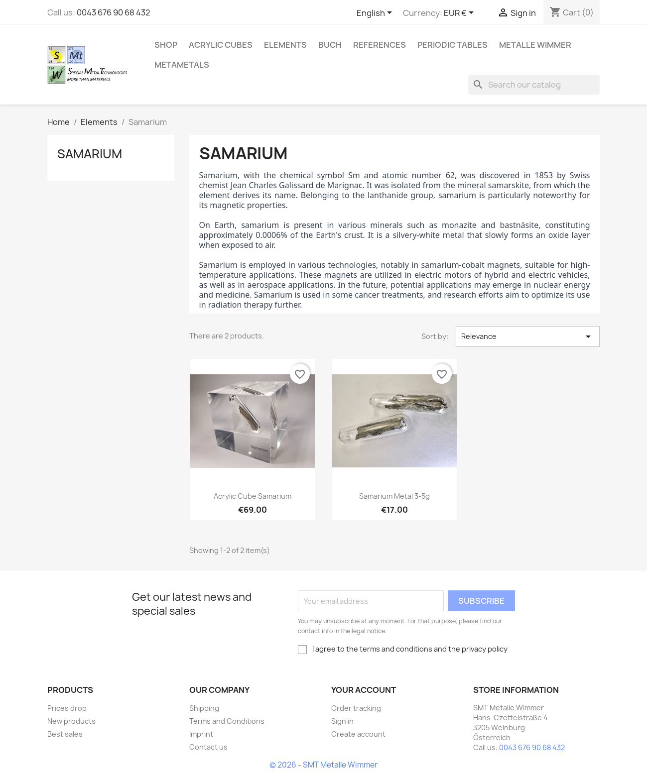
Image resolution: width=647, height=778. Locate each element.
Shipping (204, 708)
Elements (285, 44)
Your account (363, 689)
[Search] (534, 85)
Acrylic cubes (221, 44)
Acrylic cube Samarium (252, 496)
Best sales (65, 734)
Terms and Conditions (226, 721)
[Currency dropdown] (460, 13)
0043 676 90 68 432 (113, 12)
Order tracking (356, 708)
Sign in (342, 721)
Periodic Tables (452, 44)
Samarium (89, 153)
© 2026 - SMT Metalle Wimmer (323, 765)
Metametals (181, 64)
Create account (358, 734)
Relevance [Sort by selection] (527, 336)
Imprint (201, 734)
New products (71, 721)
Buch (330, 44)
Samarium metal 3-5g (394, 496)
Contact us (208, 747)
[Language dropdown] (376, 13)
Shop (165, 44)
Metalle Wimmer (535, 44)
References (379, 44)
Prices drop (67, 708)
